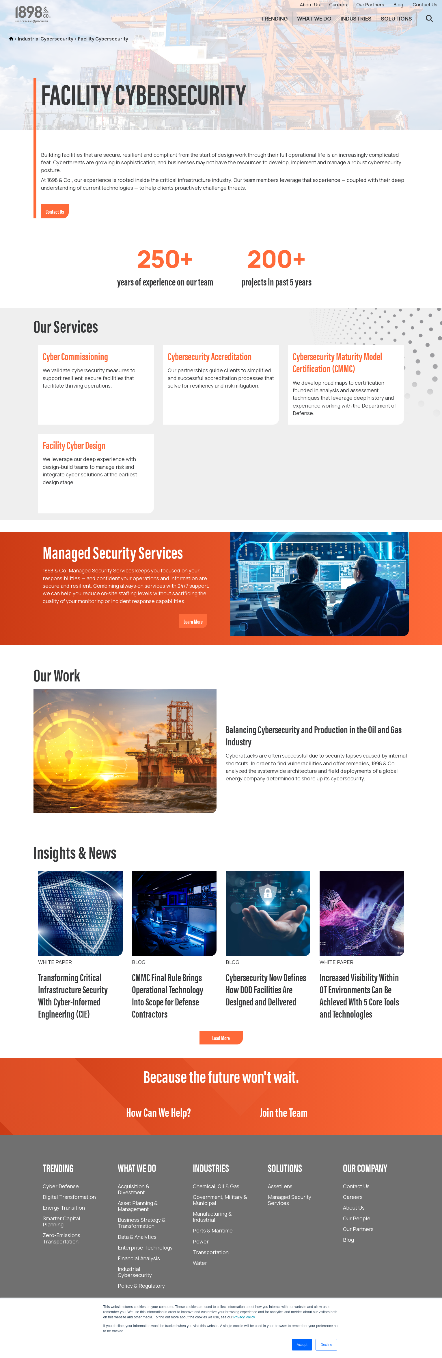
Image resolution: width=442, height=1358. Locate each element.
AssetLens (280, 1186)
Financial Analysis (139, 1258)
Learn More (193, 621)
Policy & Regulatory (141, 1285)
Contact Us (425, 4)
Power (201, 1241)
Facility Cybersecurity (103, 39)
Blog (398, 4)
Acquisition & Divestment (133, 1189)
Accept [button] (302, 1345)
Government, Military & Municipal (220, 1199)
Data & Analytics (137, 1236)
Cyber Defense (61, 1186)
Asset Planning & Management (138, 1206)
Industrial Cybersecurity (45, 39)
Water (200, 1262)
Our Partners (370, 4)
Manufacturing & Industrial (212, 1216)
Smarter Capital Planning (61, 1221)
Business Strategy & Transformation (141, 1222)
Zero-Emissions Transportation (61, 1238)
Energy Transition (64, 1207)
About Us (310, 4)
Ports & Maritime (213, 1230)
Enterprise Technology (145, 1247)
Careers (338, 4)
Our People (356, 1218)
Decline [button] (326, 1345)
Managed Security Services (289, 1199)
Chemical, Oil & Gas (216, 1186)
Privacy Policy (244, 1317)
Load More (221, 1037)
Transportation (211, 1252)
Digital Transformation (69, 1196)
